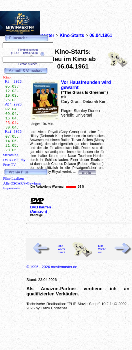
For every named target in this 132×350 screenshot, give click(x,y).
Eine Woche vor (102, 249)
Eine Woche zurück (61, 249)
